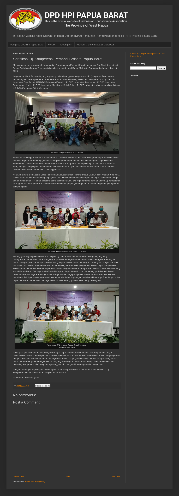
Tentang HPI (66, 44)
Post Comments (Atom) (35, 481)
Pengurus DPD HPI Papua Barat (26, 44)
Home (67, 477)
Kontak (51, 44)
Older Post (115, 477)
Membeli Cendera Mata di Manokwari (95, 44)
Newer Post (19, 477)
